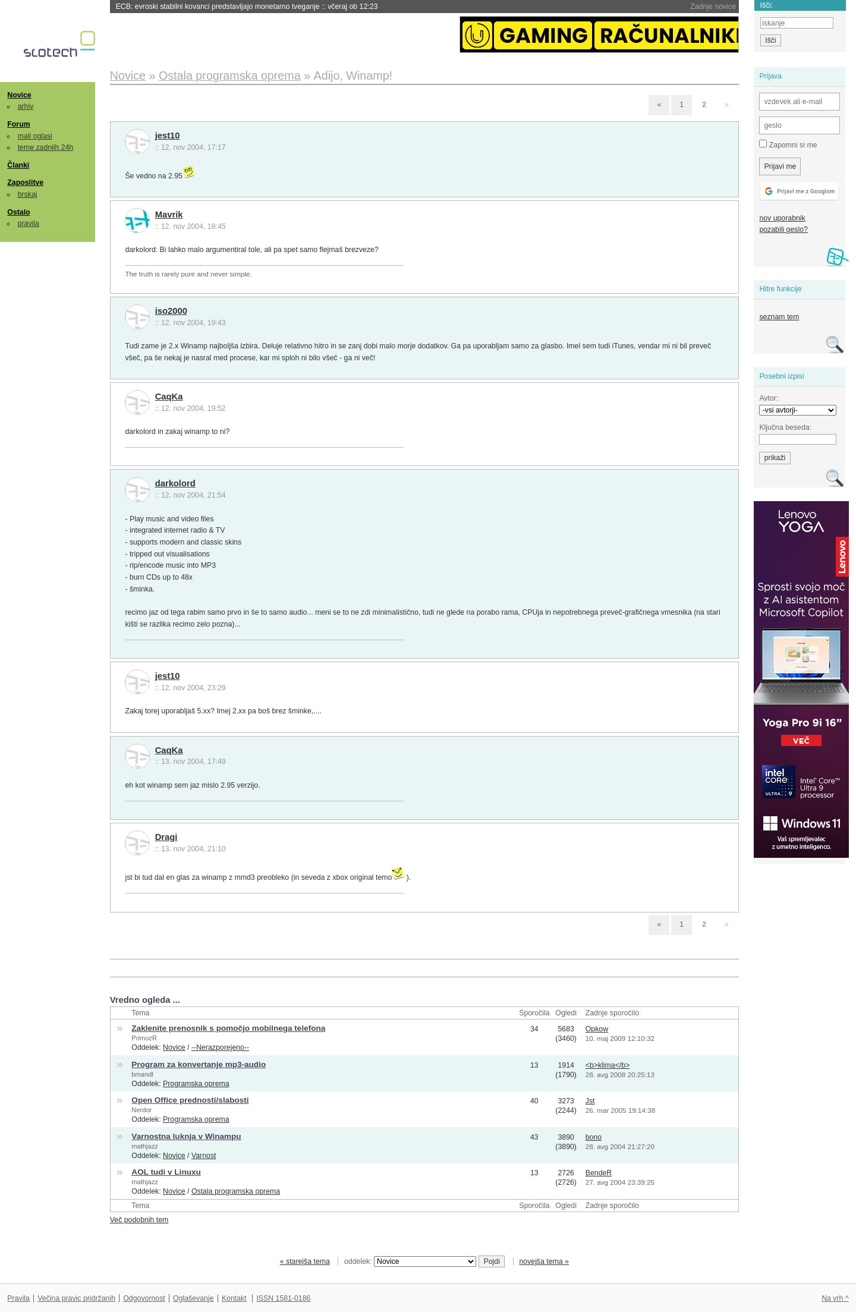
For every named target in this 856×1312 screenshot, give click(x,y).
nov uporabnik (782, 218)
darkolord (175, 483)
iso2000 (171, 311)
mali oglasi (35, 136)
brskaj (27, 194)
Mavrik (169, 214)
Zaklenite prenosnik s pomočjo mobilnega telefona (228, 1028)
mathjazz (144, 1146)
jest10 (167, 135)
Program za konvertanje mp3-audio (198, 1064)
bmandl (142, 1074)
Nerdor (141, 1109)
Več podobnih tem (139, 1220)
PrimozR (144, 1038)
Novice (19, 95)
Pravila (18, 1298)
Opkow (597, 1029)
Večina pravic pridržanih (76, 1298)
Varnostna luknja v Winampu (186, 1136)
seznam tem (779, 317)
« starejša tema (305, 1261)
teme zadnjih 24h (46, 147)
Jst (590, 1101)
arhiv (26, 106)
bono (594, 1137)
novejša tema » (544, 1261)
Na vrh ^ (835, 1298)
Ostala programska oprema (235, 1191)
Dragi (166, 837)
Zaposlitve (25, 182)
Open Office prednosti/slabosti (189, 1100)
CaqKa (169, 396)
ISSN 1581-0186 (283, 1298)
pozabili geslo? (783, 229)
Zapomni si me (788, 144)
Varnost (203, 1155)
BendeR (599, 1173)
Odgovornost (144, 1298)
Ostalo (18, 212)
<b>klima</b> (608, 1065)
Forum (18, 124)
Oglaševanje (193, 1298)
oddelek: (410, 1261)
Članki (18, 165)
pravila (28, 223)
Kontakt (234, 1298)
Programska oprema (196, 1084)
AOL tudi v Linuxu (165, 1172)
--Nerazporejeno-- (220, 1047)
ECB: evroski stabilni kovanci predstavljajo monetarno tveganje (247, 6)
